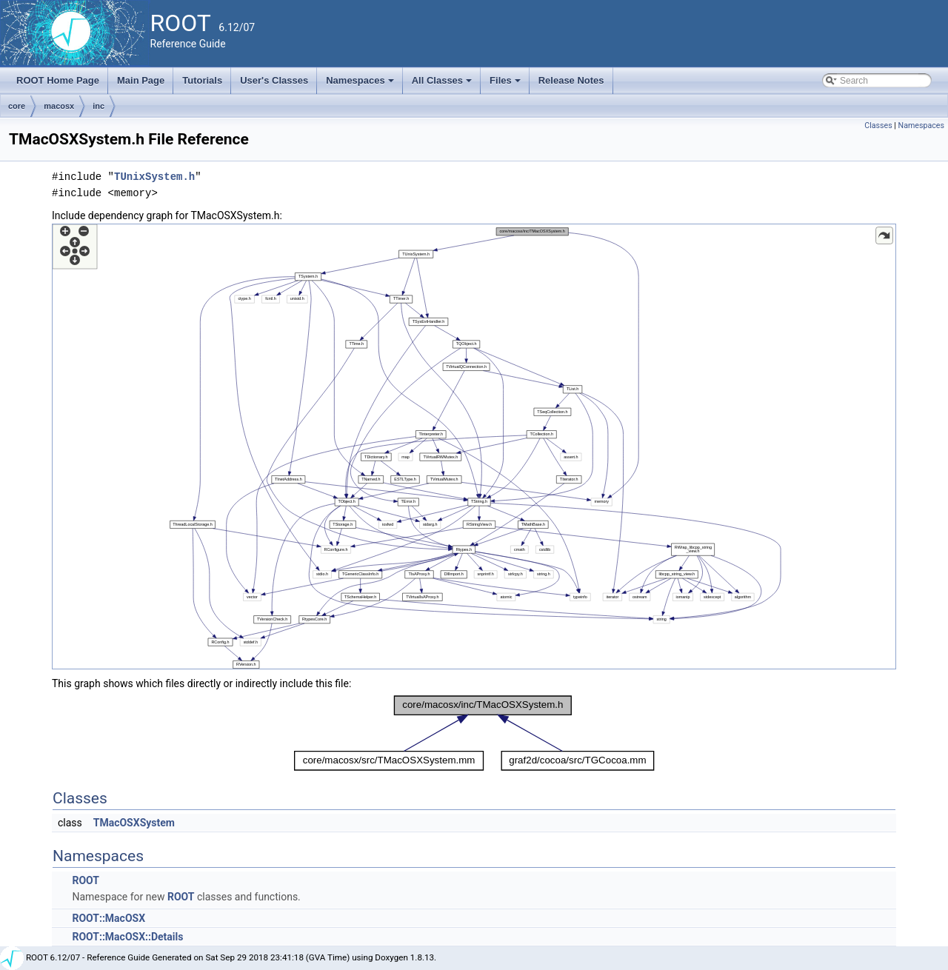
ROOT (85, 880)
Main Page (140, 80)
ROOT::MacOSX (108, 918)
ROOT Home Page (57, 80)
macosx (59, 105)
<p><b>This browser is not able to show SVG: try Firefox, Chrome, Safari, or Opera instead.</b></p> (474, 446)
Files (506, 84)
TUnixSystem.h (154, 177)
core (16, 105)
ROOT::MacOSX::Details (127, 937)
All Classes (443, 84)
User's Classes (274, 80)
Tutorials (202, 80)
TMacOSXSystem (134, 823)
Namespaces (361, 84)
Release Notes (571, 80)
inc (98, 105)
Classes (878, 125)
